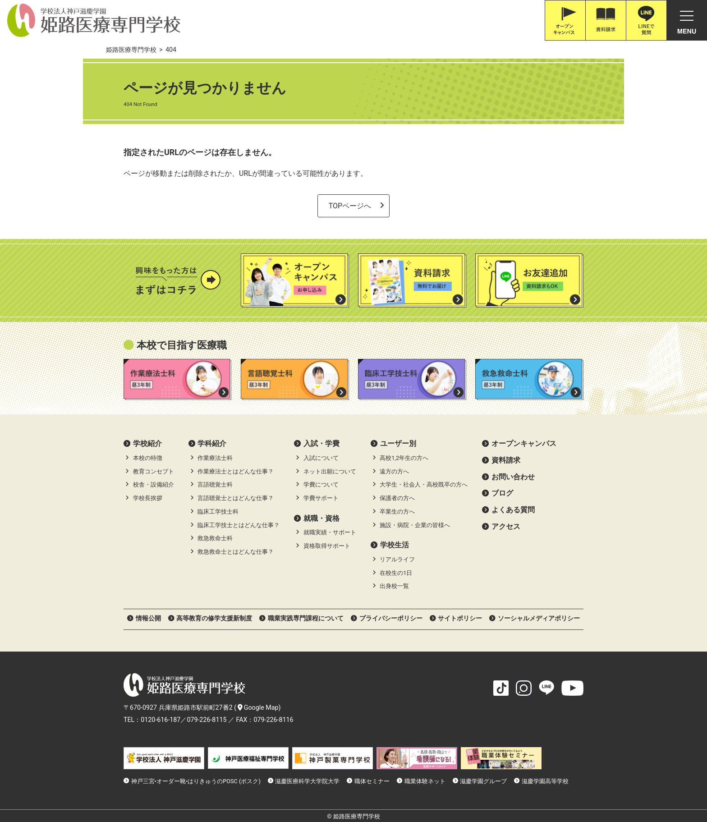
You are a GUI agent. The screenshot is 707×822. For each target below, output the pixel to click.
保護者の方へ (397, 498)
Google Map (258, 707)
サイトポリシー (460, 618)
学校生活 (394, 545)
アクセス (505, 526)
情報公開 (148, 618)
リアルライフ (397, 559)
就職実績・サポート (329, 532)
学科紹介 (211, 443)
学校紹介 (147, 443)
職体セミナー (372, 781)
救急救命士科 (215, 538)
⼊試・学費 (321, 443)
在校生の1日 (396, 572)
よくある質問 (513, 509)
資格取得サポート (326, 545)
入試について (321, 458)
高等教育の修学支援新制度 (214, 618)
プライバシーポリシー (390, 618)
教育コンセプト (153, 471)
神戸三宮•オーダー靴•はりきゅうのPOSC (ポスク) (196, 781)
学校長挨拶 (147, 498)
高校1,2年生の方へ (404, 458)
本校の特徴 (147, 458)
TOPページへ (350, 206)
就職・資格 (321, 518)
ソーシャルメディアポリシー (539, 618)
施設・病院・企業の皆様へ (415, 525)
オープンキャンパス (523, 443)
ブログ (502, 493)
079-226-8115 (206, 719)
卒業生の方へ (397, 511)
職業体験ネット (424, 781)
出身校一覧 (394, 586)
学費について (321, 484)
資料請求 (505, 460)
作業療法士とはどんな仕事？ (235, 471)
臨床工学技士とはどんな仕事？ (238, 525)
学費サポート (321, 498)
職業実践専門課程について (306, 618)
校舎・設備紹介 (153, 484)
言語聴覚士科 (215, 484)
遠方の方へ (394, 471)
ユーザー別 (398, 443)
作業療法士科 (215, 458)
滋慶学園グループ (483, 781)
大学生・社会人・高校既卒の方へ (424, 484)
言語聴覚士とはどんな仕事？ (235, 498)
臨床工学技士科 (218, 511)
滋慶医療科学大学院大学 (307, 781)
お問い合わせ (513, 477)
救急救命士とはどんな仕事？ (235, 551)
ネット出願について (329, 471)
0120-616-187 (160, 719)
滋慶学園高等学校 (545, 781)
